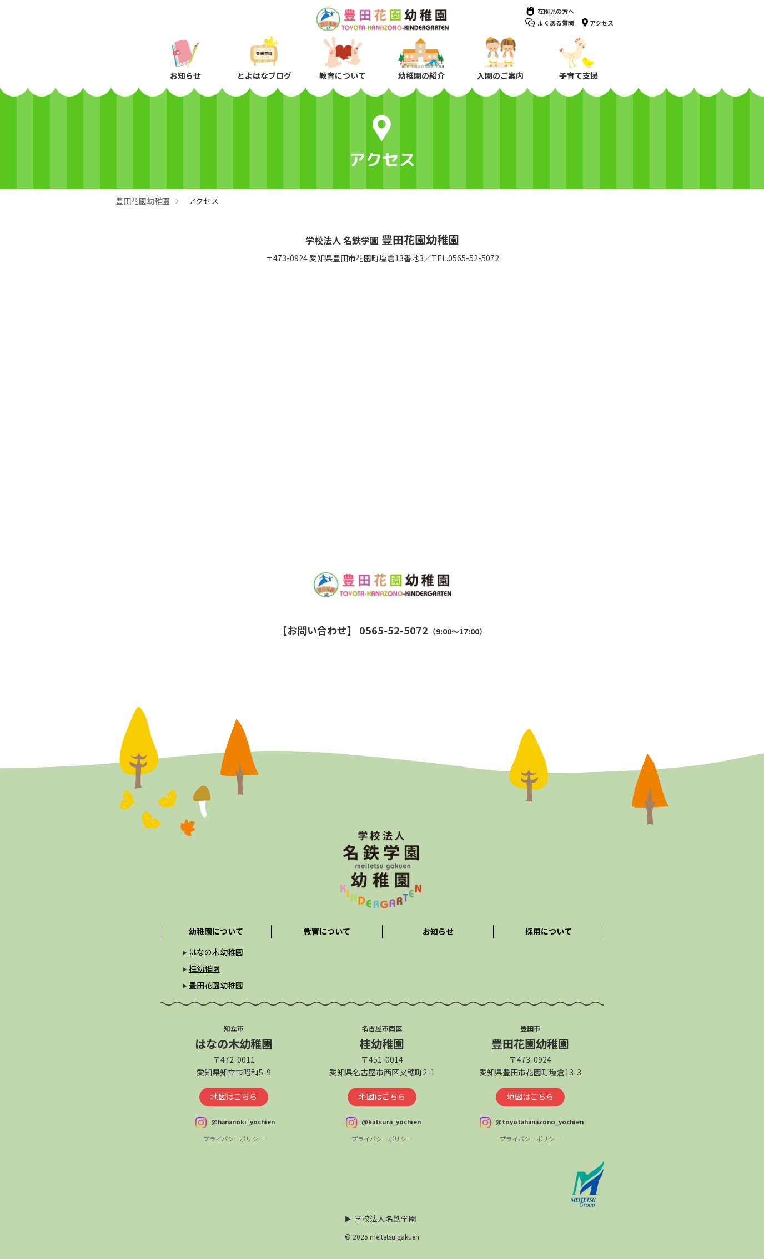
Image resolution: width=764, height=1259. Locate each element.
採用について (548, 931)
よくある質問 (555, 22)
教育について (327, 931)
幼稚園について (216, 931)
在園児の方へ (555, 11)
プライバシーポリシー (233, 1138)
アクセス (602, 22)
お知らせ (438, 931)
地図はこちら (233, 1096)
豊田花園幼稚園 (142, 200)
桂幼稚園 (204, 968)
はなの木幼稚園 (216, 951)
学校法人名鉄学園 (385, 1218)
